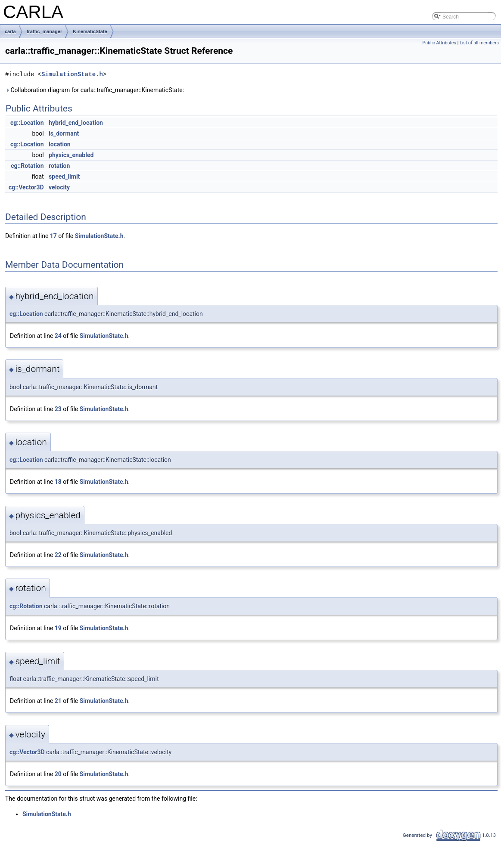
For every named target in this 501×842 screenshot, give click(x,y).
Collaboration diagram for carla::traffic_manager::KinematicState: (94, 90)
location (60, 144)
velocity (59, 187)
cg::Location (27, 122)
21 (58, 700)
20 (58, 774)
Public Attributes (439, 43)
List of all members (479, 43)
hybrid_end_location (76, 122)
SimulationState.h (72, 74)
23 (58, 409)
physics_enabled (71, 155)
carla (10, 31)
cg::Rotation (27, 165)
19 (58, 628)
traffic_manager (44, 31)
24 (58, 335)
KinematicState (90, 31)
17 (53, 235)
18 (58, 481)
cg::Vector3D (26, 187)
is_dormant (64, 133)
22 (58, 554)
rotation (59, 165)
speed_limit (64, 176)
